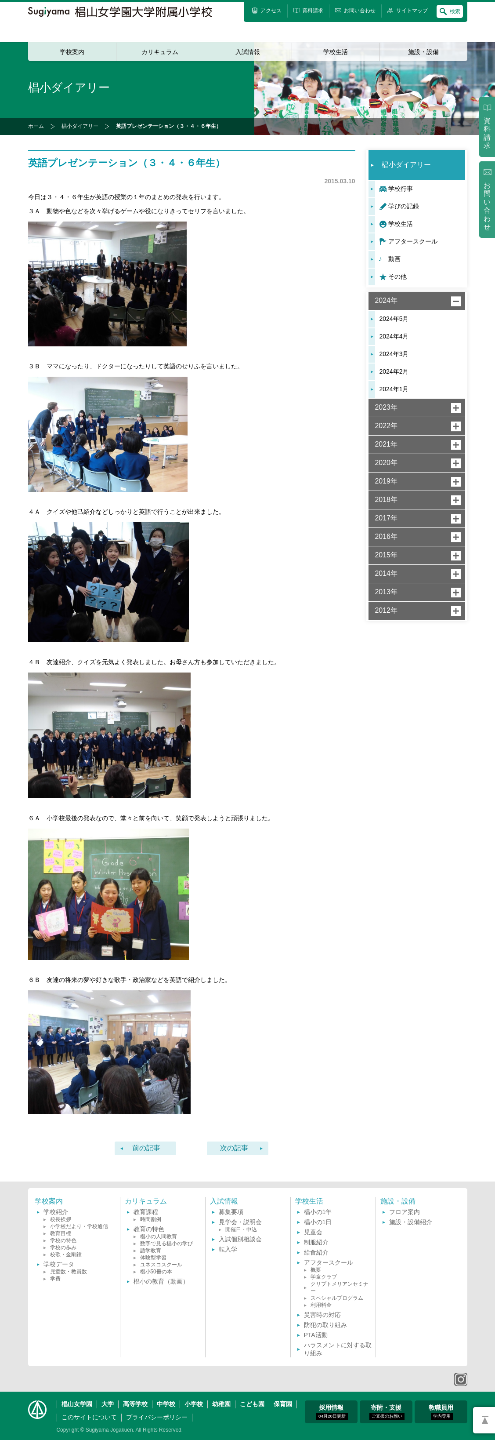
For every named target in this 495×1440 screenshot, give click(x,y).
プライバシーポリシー (157, 1417)
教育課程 (146, 1211)
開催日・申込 (241, 1229)
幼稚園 (221, 1403)
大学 (107, 1403)
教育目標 (60, 1233)
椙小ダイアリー (79, 126)
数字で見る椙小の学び (166, 1243)
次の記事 (234, 1148)
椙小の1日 (318, 1221)
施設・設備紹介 (410, 1221)
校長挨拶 (60, 1219)
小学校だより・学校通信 (79, 1226)
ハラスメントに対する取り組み (338, 1349)
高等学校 (135, 1403)
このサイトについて (89, 1417)
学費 (55, 1279)
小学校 (193, 1403)
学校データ (58, 1264)
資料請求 (487, 133)
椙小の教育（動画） (161, 1281)
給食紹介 (316, 1252)
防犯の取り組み (325, 1324)
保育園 (283, 1403)
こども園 (252, 1403)
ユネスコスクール (161, 1265)
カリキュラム (159, 51)
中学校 (166, 1403)
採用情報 (332, 1412)
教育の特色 (149, 1229)
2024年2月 (394, 371)
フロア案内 (404, 1211)
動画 (394, 258)
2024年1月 (394, 389)
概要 (316, 1270)
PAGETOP (484, 1420)
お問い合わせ (487, 206)
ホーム (36, 126)
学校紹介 (55, 1211)
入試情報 (247, 51)
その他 (397, 276)
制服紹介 (316, 1242)
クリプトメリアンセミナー (340, 1287)
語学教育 (150, 1250)
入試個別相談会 (240, 1239)
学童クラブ (324, 1277)
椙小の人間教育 (158, 1236)
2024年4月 (394, 336)
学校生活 (335, 51)
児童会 (313, 1232)
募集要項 (231, 1211)
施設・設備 (423, 51)
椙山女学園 (76, 1403)
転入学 (228, 1249)
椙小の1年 (318, 1211)
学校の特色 (63, 1240)
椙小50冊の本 (156, 1272)
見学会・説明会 (240, 1221)
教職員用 (441, 1412)
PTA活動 (316, 1334)
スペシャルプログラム (337, 1298)
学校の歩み (63, 1247)
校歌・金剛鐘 (66, 1254)
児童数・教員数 (68, 1272)
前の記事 (146, 1148)
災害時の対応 (322, 1314)
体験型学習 (153, 1258)
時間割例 (150, 1219)
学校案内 (72, 51)
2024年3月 (394, 353)
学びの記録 (403, 206)
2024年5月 (394, 318)
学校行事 (400, 188)
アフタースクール (412, 241)
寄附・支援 (387, 1412)
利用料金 (321, 1305)
